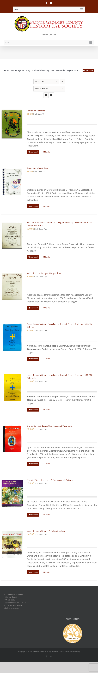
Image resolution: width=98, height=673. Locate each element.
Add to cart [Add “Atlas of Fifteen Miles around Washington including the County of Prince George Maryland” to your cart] (34, 257)
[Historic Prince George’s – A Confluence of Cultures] (12, 493)
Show (41, 89)
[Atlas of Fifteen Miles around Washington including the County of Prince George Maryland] (12, 235)
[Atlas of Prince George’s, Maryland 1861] (12, 286)
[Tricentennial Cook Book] (12, 181)
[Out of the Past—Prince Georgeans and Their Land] (12, 439)
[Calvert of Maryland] (12, 124)
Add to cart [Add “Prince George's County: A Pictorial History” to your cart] (34, 572)
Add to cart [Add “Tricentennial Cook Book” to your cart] (34, 206)
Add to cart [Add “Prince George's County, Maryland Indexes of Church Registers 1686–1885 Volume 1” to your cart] (34, 359)
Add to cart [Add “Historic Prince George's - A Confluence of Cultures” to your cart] (34, 515)
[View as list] (51, 95)
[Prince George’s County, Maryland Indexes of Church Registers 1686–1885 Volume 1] (12, 337)
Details (47, 152)
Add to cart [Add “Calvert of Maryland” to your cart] (34, 152)
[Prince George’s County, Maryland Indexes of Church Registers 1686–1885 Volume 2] (12, 388)
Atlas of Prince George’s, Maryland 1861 (45, 273)
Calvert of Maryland (36, 111)
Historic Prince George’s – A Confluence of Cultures (50, 480)
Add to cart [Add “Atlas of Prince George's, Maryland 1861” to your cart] (34, 308)
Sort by (39, 81)
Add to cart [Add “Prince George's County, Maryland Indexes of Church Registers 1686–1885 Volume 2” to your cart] (34, 410)
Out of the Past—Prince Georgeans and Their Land (49, 426)
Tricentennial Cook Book (38, 168)
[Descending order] (62, 81)
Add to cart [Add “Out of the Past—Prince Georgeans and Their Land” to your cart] (34, 464)
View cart (89, 70)
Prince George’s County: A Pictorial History (46, 531)
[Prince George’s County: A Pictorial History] (12, 544)
